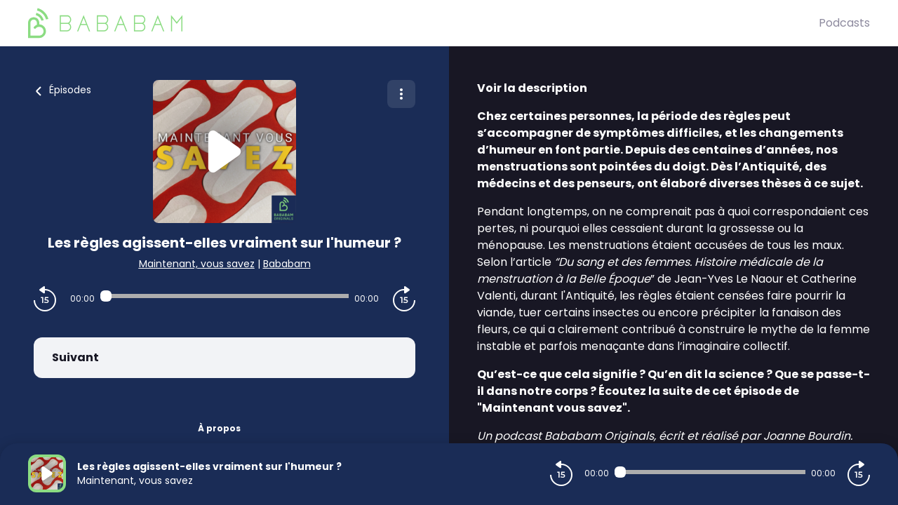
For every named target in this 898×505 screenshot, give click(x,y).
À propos (219, 428)
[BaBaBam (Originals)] (423, 23)
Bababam (287, 264)
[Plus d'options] (401, 94)
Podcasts (844, 23)
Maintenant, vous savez (197, 264)
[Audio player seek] (224, 296)
